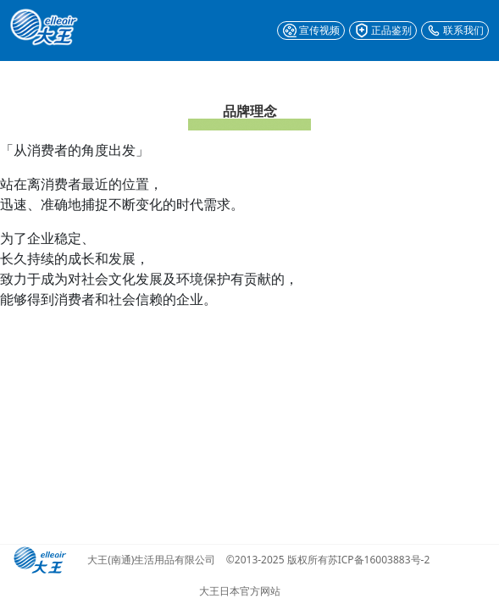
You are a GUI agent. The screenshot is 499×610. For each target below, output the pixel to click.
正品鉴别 (383, 30)
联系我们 (455, 30)
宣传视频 (311, 30)
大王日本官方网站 (239, 591)
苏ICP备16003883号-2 (379, 560)
